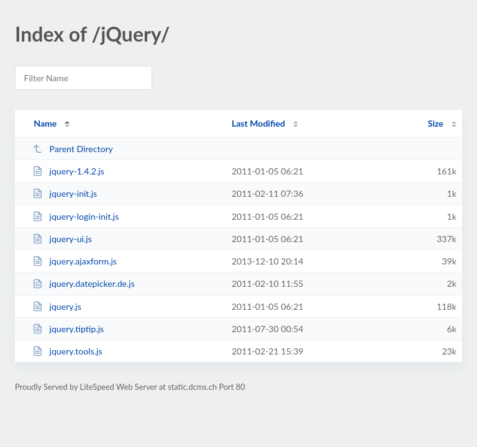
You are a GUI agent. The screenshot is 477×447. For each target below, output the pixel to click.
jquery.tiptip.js (68, 328)
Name (45, 123)
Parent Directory (72, 148)
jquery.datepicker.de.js (83, 283)
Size (435, 123)
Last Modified (258, 123)
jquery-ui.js (62, 238)
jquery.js (56, 306)
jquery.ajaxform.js (74, 261)
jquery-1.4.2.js (68, 171)
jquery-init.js (64, 193)
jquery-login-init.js (75, 216)
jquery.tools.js (67, 351)
